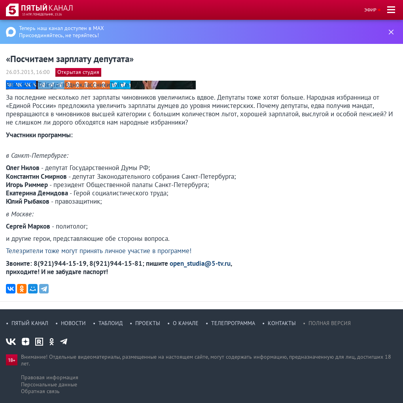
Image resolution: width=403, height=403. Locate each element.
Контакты (282, 323)
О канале (186, 323)
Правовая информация (49, 377)
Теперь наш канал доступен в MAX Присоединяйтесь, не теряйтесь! (61, 32)
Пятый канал (29, 323)
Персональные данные (49, 384)
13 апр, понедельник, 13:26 (42, 14)
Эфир (370, 10)
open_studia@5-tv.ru (200, 263)
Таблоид (110, 323)
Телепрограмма (233, 323)
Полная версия (329, 323)
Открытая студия (78, 72)
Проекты (147, 323)
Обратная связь (40, 391)
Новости (73, 323)
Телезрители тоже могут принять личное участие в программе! (98, 250)
